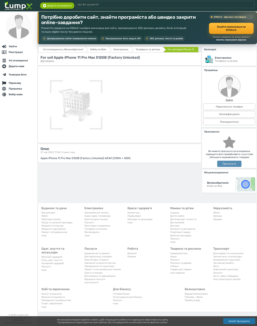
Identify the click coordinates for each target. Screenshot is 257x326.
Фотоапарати (91, 232)
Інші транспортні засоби (227, 279)
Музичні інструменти (53, 297)
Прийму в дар (192, 300)
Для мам (175, 225)
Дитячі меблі (177, 216)
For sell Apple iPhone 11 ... (182, 49)
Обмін (216, 212)
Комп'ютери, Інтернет (96, 259)
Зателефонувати (229, 114)
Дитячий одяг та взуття (183, 219)
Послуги (89, 222)
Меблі (44, 216)
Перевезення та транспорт (99, 266)
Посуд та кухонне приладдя (56, 222)
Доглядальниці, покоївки (98, 256)
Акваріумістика (178, 253)
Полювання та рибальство (56, 300)
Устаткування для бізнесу (127, 297)
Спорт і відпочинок (51, 303)
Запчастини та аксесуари (227, 256)
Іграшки (174, 212)
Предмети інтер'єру (52, 225)
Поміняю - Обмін (194, 297)
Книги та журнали (51, 293)
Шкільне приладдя (180, 235)
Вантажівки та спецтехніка (228, 253)
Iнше (44, 235)
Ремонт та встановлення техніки (102, 269)
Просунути (229, 163)
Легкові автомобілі (223, 263)
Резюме (131, 256)
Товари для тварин (181, 269)
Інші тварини (177, 272)
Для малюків (177, 222)
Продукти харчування (53, 229)
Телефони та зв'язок (95, 229)
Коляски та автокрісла (182, 229)
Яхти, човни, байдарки (225, 276)
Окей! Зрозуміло (239, 321)
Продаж (217, 219)
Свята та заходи (93, 272)
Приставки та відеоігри (97, 225)
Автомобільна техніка (96, 212)
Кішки (173, 256)
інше (43, 270)
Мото (216, 266)
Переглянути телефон (229, 106)
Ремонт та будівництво (54, 232)
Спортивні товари (180, 232)
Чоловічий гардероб (52, 263)
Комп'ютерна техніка (96, 219)
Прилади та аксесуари (140, 219)
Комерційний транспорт (226, 259)
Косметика (133, 212)
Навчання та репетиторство (100, 263)
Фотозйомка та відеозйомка (99, 276)
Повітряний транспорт (226, 269)
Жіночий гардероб (51, 257)
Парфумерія (134, 216)
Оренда (217, 216)
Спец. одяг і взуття (51, 260)
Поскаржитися (229, 121)
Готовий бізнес (121, 293)
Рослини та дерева (180, 263)
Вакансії (132, 253)
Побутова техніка (51, 219)
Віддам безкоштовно (196, 293)
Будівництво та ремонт (97, 253)
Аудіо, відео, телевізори (97, 216)
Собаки (174, 266)
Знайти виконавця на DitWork (231, 28)
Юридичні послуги (94, 279)
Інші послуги (91, 282)
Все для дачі (48, 212)
